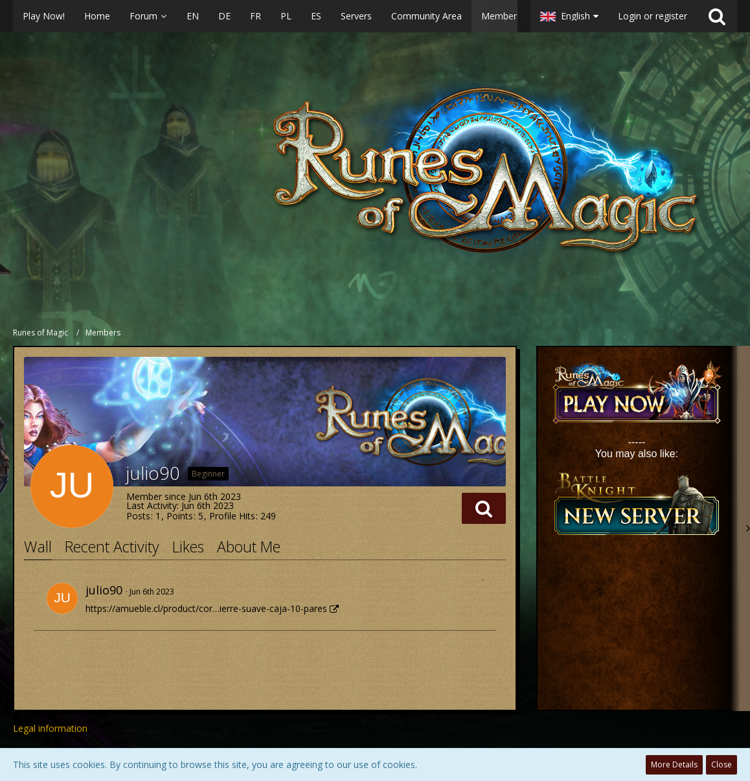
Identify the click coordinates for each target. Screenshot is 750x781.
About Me (248, 546)
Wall (38, 546)
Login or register (652, 16)
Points (179, 516)
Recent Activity (112, 546)
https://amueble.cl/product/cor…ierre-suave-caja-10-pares (206, 608)
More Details (674, 764)
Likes (188, 546)
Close (721, 764)
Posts (138, 516)
